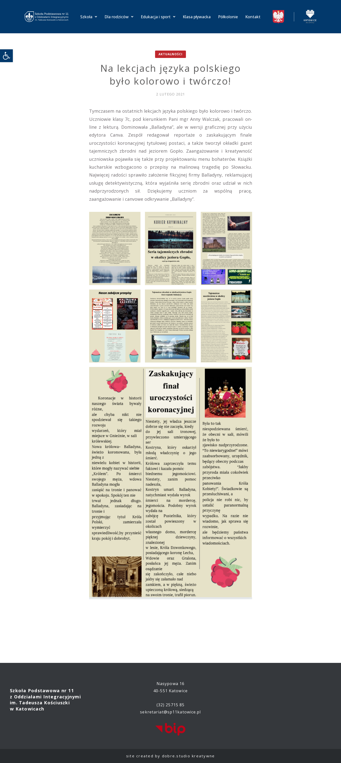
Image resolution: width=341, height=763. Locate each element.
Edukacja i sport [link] (158, 16)
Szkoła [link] (88, 16)
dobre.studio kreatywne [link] (188, 755)
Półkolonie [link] (228, 16)
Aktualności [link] (170, 54)
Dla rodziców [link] (118, 16)
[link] (6, 55)
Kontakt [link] (253, 16)
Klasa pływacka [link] (197, 16)
